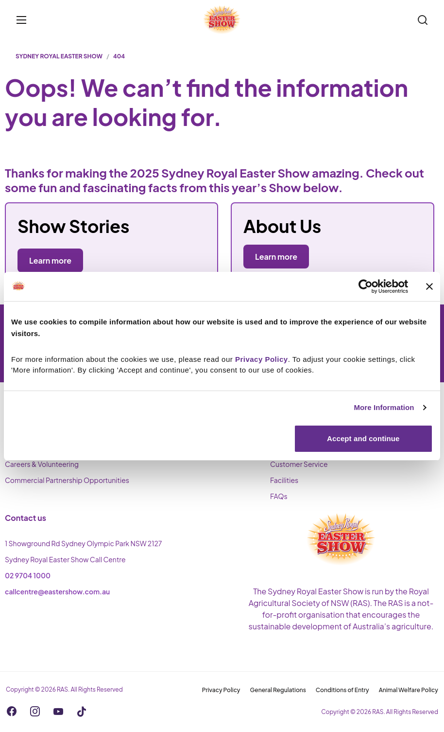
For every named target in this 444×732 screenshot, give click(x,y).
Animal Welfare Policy (408, 690)
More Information (384, 407)
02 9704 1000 (28, 575)
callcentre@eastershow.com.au (57, 591)
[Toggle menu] (21, 20)
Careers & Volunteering (42, 464)
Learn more (276, 256)
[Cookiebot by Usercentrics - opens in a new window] (365, 286)
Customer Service (299, 464)
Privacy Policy (221, 690)
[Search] (422, 20)
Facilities (284, 480)
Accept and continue (363, 438)
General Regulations (278, 690)
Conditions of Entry (342, 690)
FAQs (279, 496)
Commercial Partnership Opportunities (67, 480)
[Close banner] (429, 286)
